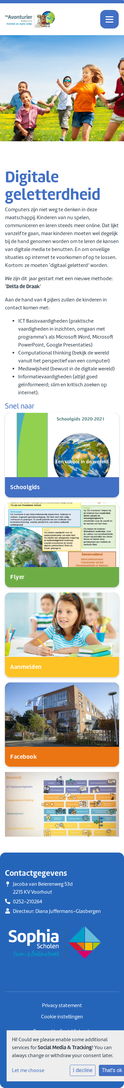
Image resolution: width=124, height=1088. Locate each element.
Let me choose (28, 1070)
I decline (83, 1070)
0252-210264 (27, 901)
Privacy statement (62, 1005)
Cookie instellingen (62, 1016)
